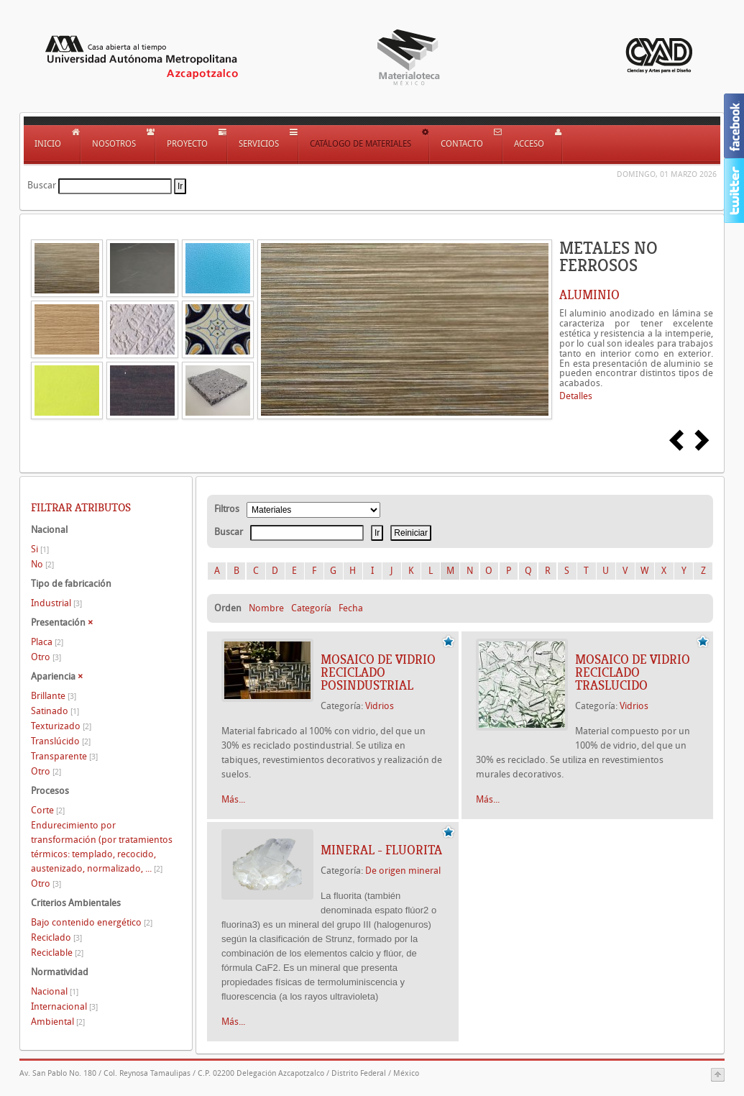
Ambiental (58, 1021)
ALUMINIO (589, 295)
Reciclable (57, 952)
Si (40, 549)
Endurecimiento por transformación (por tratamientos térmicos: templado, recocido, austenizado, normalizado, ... (102, 847)
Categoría (311, 608)
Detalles (575, 396)
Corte (48, 810)
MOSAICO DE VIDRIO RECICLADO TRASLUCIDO (632, 672)
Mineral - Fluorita (381, 850)
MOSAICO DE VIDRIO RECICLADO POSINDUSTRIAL (378, 672)
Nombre (266, 608)
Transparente (64, 756)
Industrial (56, 603)
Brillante (53, 695)
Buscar (41, 185)
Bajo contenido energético (91, 922)
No (42, 564)
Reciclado (56, 937)
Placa (47, 641)
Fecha (351, 608)
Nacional (54, 991)
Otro (46, 657)
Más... (233, 799)
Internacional (64, 1006)
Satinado (55, 710)
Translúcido (61, 741)
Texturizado (61, 726)
